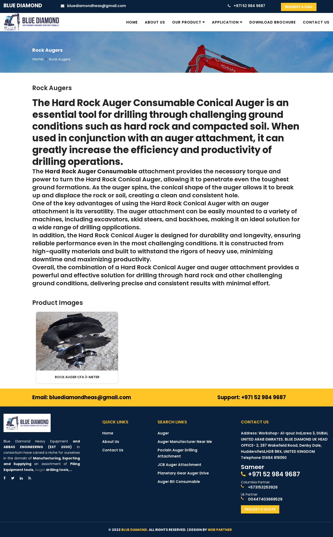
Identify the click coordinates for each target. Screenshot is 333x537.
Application (225, 22)
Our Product (186, 22)
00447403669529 (265, 499)
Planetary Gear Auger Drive (183, 473)
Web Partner (220, 529)
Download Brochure (272, 22)
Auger (40, 469)
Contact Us (316, 22)
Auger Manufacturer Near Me (185, 441)
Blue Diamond (23, 6)
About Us (155, 22)
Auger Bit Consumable (179, 481)
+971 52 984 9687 (274, 474)
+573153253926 (263, 487)
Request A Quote (260, 509)
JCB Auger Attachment (179, 464)
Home (132, 22)
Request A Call (299, 6)
